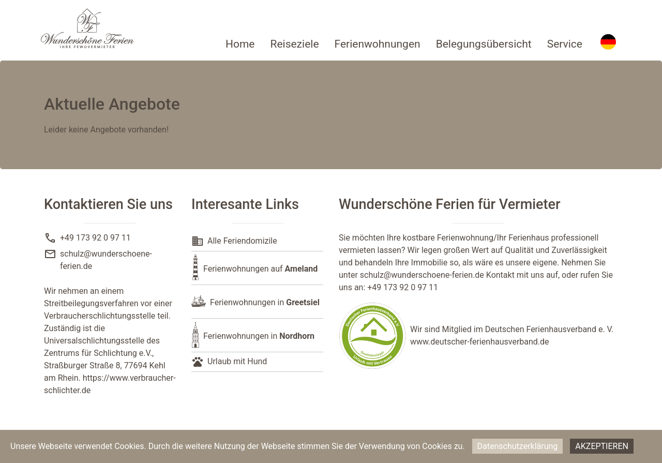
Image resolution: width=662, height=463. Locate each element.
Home (240, 44)
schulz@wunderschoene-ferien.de (422, 275)
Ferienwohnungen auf (260, 269)
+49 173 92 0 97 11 (95, 238)
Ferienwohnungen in (265, 302)
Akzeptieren (601, 446)
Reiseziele (294, 44)
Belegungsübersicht (484, 44)
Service (564, 44)
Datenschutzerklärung (517, 446)
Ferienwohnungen (377, 44)
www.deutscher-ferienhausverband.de (479, 342)
